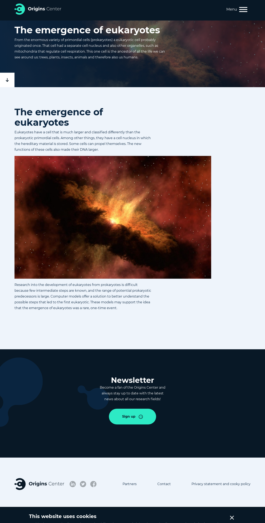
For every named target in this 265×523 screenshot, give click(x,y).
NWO (84, 517)
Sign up (128, 416)
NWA (101, 517)
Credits (244, 517)
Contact (164, 484)
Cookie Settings (213, 517)
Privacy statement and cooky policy (221, 484)
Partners (130, 484)
